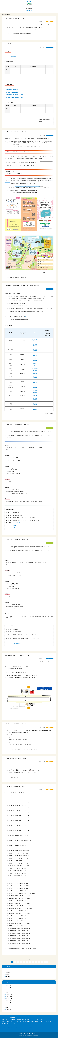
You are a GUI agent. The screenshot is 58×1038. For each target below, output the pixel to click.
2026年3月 (8, 987)
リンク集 (28, 1033)
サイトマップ (22, 1033)
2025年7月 (8, 1005)
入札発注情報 (9, 61)
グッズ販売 (23, 1028)
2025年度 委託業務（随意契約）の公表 (14, 94)
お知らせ (8, 972)
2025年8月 (8, 1002)
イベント (8, 970)
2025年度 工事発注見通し (11, 56)
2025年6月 (8, 1007)
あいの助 (35, 1028)
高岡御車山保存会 (17, 527)
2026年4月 (8, 985)
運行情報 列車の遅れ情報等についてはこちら (3, 3)
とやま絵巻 (29, 1028)
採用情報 (10, 1028)
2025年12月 (9, 994)
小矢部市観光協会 (17, 643)
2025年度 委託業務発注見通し (12, 89)
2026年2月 (8, 990)
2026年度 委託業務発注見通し (12, 92)
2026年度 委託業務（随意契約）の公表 (14, 97)
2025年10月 (9, 998)
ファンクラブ (16, 1028)
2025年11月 (9, 996)
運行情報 (8, 976)
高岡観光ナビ (16, 525)
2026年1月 (8, 992)
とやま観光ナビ (16, 522)
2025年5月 (8, 1009)
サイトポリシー (35, 1033)
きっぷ (7, 974)
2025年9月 (8, 1000)
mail (26, 316)
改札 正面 (35, 373)
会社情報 (4, 1028)
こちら (51, 272)
